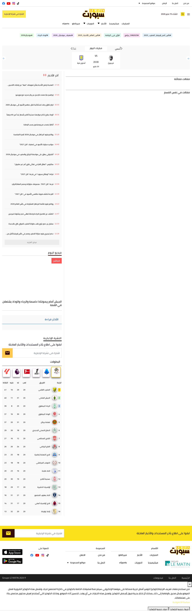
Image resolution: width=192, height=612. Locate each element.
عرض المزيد (32, 242)
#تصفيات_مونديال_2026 (63, 35)
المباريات (126, 24)
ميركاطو (76, 24)
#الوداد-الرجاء (43, 35)
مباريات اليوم (96, 48)
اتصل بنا (175, 3)
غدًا (73, 48)
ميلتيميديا (114, 24)
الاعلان (82, 555)
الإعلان (164, 3)
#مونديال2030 (26, 35)
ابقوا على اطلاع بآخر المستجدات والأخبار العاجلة (35, 344)
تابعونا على (43, 548)
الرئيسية (186, 578)
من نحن (186, 3)
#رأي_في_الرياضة (112, 35)
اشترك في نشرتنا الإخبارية (14, 14)
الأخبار (103, 24)
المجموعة (100, 548)
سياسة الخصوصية (181, 602)
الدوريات (90, 24)
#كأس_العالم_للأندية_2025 (89, 35)
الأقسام (154, 548)
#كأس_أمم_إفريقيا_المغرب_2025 (157, 35)
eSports (65, 24)
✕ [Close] (190, 584)
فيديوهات (158, 578)
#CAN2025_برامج (132, 35)
